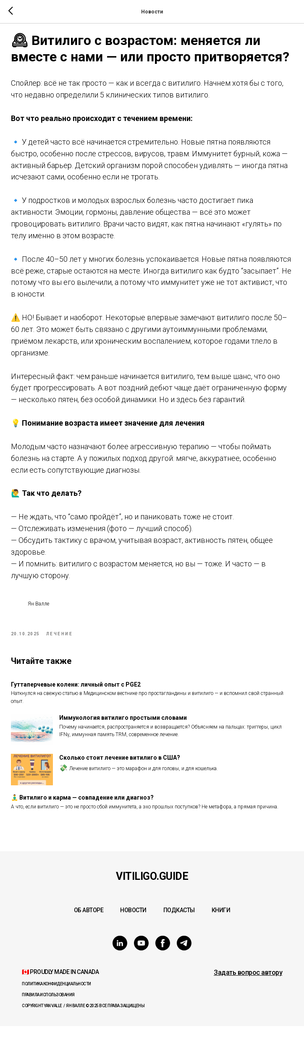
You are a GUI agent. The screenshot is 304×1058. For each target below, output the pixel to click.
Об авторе (89, 942)
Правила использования (48, 1026)
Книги (221, 942)
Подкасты (179, 942)
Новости (133, 942)
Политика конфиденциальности (56, 1015)
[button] (248, 1004)
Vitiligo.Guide (152, 908)
